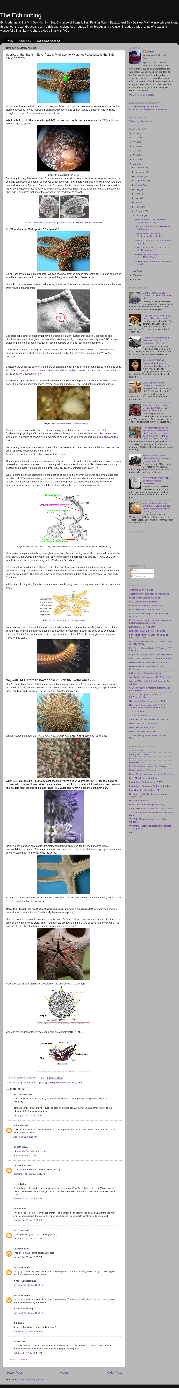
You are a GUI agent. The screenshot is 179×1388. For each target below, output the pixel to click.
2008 (135, 279)
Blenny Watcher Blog (139, 754)
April (138, 202)
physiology (42, 1082)
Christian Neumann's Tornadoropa (146, 605)
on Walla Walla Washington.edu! (72, 423)
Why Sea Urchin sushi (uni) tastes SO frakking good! (156, 316)
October (139, 176)
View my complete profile (141, 95)
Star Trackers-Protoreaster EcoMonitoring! (150, 677)
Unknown (18, 1230)
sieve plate (53, 1082)
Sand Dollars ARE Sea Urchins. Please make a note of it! (157, 295)
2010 (135, 271)
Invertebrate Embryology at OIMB (145, 782)
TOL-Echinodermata (139, 715)
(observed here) (34, 373)
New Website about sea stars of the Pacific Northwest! (152, 248)
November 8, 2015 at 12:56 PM (28, 1285)
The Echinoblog (20, 15)
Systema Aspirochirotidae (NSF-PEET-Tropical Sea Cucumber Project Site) (148, 706)
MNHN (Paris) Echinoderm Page (145, 673)
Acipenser (18, 1125)
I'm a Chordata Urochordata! (143, 778)
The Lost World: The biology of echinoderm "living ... (150, 220)
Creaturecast (135, 758)
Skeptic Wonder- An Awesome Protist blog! (150, 808)
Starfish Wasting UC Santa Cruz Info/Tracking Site (145, 695)
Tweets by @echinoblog (141, 121)
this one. (104, 437)
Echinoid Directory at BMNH (143, 627)
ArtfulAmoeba (136, 750)
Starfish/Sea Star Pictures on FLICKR (148, 701)
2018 (135, 133)
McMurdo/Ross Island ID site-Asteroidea (149, 662)
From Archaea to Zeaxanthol (143, 770)
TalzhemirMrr (20, 1165)
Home (9, 40)
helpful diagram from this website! (66, 620)
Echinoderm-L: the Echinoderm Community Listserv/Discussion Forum (150, 621)
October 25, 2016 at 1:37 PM (27, 1331)
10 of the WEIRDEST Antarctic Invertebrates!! (155, 361)
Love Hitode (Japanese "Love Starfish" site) (150, 658)
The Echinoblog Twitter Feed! (143, 106)
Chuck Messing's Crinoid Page (144, 609)
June (138, 193)
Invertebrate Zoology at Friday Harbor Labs (150, 786)
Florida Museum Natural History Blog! (147, 766)
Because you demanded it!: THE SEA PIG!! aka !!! (156, 340)
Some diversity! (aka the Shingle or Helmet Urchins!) (157, 458)
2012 (135, 159)
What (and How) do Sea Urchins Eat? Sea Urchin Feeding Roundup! (155, 408)
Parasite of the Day (138, 800)
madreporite (29, 1082)
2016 (135, 142)
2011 (135, 164)
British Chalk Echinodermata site (145, 598)
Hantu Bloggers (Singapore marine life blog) (151, 774)
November (140, 172)
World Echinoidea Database (143, 727)
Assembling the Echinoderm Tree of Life (149, 594)
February (140, 211)
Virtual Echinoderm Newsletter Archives (148, 719)
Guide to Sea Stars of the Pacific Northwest (150, 654)
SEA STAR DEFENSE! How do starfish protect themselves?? (157, 481)
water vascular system (71, 1082)
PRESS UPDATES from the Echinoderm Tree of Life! (148, 234)
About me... (25, 40)
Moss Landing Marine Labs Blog (145, 790)
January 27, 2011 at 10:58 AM (28, 1115)
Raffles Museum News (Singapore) (146, 804)
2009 (135, 275)
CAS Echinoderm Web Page (143, 601)
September (141, 180)
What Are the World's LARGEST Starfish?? (153, 384)
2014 (135, 150)
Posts (135, 570)
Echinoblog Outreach (48, 40)
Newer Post (14, 1372)
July (137, 189)
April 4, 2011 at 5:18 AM (25, 1137)
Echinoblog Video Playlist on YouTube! (148, 109)
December (140, 167)
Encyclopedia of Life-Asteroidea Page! (148, 631)
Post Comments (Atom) (31, 1379)
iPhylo (132, 832)
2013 (135, 155)
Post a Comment (18, 1359)
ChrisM (17, 1147)
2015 (135, 146)
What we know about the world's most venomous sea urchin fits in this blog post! (156, 507)
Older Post (114, 1372)
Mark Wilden (20, 1094)
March (138, 207)
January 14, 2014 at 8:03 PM (27, 1257)
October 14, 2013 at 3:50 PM (27, 1198)
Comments (138, 576)
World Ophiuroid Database (142, 731)
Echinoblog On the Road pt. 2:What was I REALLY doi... (152, 255)
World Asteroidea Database (142, 723)
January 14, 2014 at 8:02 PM (27, 1238)
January (139, 215)
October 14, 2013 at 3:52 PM (27, 1220)
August (139, 185)
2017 (135, 137)
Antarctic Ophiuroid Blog (141, 590)
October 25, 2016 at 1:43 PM (27, 1353)
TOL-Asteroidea (137, 711)
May (137, 198)
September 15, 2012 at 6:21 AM (29, 1174)
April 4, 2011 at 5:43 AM (25, 1155)
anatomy (18, 1082)
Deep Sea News (137, 762)
